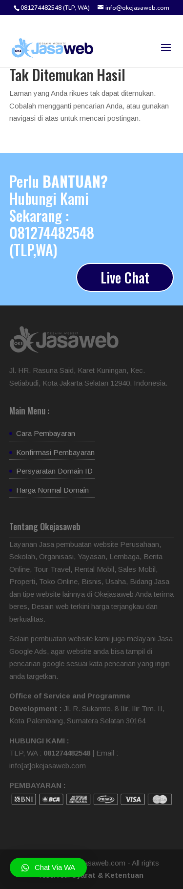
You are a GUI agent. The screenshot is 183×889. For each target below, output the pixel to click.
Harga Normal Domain (52, 490)
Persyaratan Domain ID (54, 471)
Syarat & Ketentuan (107, 875)
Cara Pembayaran (45, 433)
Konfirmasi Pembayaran (55, 452)
